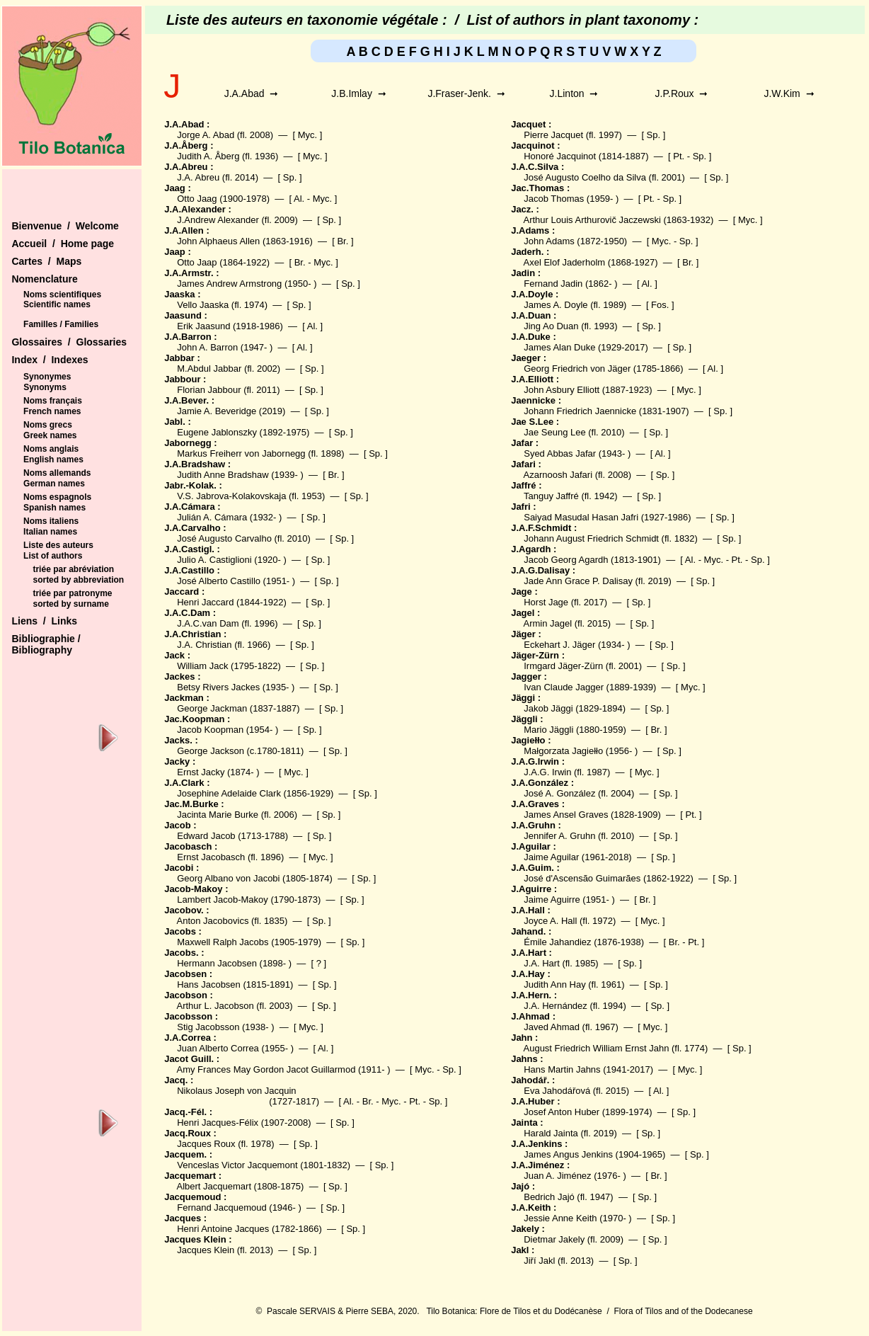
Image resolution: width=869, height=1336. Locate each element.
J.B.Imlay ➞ (358, 93)
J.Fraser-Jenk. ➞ (466, 93)
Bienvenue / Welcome (64, 226)
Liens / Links (44, 621)
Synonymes (47, 377)
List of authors (52, 556)
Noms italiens (51, 521)
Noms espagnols (57, 497)
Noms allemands (57, 473)
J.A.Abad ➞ (251, 93)
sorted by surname (70, 604)
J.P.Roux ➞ (681, 93)
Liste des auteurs (58, 545)
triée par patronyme (72, 593)
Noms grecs (47, 425)
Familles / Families (60, 324)
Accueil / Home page (62, 243)
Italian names (50, 532)
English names (53, 459)
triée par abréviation (73, 569)
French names (52, 411)
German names (54, 484)
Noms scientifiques (62, 294)
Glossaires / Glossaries (69, 342)
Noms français (52, 401)
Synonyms (45, 387)
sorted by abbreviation (78, 580)
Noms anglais (51, 449)
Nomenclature (44, 279)
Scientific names (57, 304)
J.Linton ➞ (574, 93)
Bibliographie (44, 638)
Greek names (49, 435)
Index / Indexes (49, 359)
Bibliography (41, 650)
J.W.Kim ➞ (789, 93)
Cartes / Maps (46, 261)
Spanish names (54, 508)
